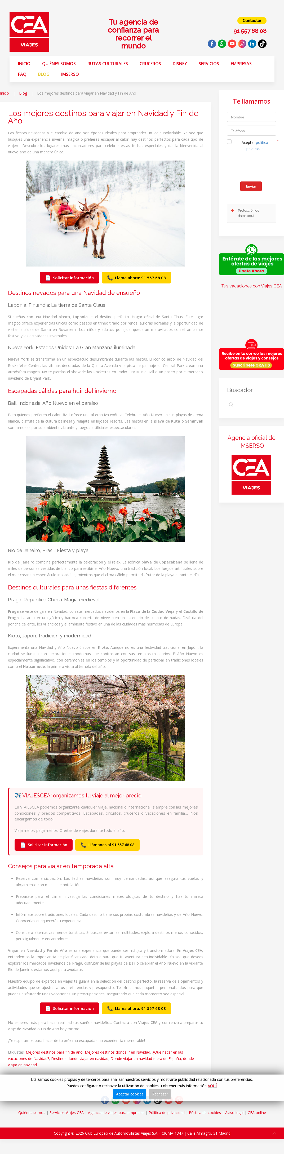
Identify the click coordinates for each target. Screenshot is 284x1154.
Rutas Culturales (107, 63)
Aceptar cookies (130, 1094)
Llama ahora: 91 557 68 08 (136, 277)
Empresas (241, 63)
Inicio (24, 63)
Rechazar (160, 1094)
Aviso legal (234, 1112)
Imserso (70, 74)
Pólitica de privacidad (167, 1112)
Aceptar (255, 145)
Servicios (209, 63)
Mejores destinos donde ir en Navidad (117, 1052)
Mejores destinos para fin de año (54, 1052)
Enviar (251, 186)
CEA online (257, 1112)
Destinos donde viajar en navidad (79, 1058)
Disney (180, 63)
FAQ (22, 74)
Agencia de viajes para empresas (116, 1112)
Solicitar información (69, 277)
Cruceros (150, 63)
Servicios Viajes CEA (67, 1112)
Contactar (252, 20)
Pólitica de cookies (205, 1112)
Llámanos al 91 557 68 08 (107, 845)
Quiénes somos (59, 63)
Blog (44, 74)
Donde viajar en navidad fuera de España (145, 1058)
